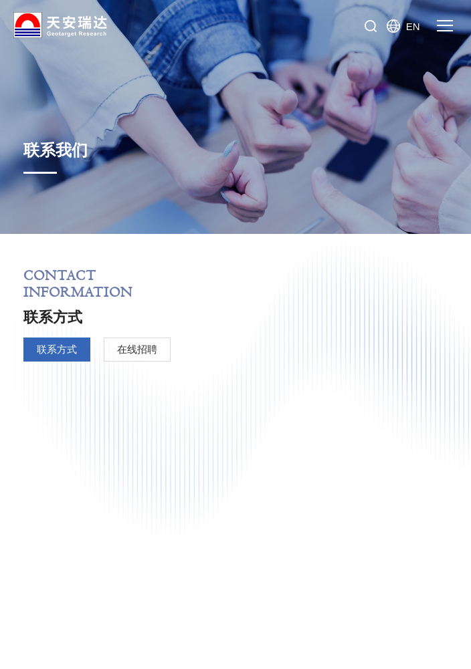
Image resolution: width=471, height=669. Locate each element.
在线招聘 (137, 349)
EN (406, 26)
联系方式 (57, 349)
